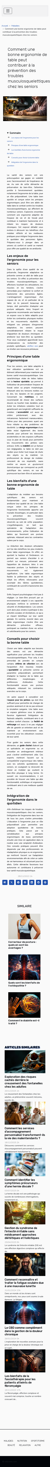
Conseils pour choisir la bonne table (25, 158)
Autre (38, 1445)
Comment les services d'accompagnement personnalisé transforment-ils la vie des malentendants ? (25, 1133)
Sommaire (15, 133)
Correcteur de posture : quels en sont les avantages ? (22, 944)
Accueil (5, 25)
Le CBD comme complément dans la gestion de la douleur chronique (24, 1331)
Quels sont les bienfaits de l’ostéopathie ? (24, 984)
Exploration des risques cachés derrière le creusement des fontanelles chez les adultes (24, 1081)
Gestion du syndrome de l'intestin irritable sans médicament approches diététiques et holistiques (22, 1233)
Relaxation (24, 1445)
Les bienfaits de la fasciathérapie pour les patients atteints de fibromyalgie (20, 1381)
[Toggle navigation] (8, 11)
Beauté (11, 1445)
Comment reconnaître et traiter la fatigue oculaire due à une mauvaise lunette (24, 1283)
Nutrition (22, 1441)
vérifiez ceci (32, 346)
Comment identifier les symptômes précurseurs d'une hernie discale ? (21, 1183)
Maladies (15, 25)
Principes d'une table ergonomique (24, 145)
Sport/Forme (38, 1441)
